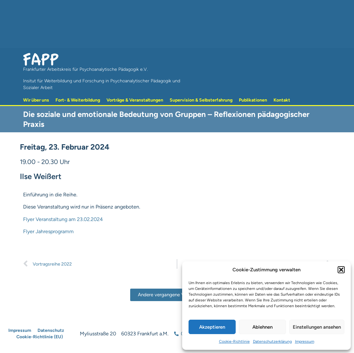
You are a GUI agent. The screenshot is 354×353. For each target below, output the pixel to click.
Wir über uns (36, 100)
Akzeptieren (212, 327)
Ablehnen (262, 327)
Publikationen (253, 100)
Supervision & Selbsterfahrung (201, 100)
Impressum (304, 341)
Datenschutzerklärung (272, 341)
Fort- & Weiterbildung (77, 100)
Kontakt (282, 100)
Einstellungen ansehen (317, 327)
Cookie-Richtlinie (234, 341)
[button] (341, 270)
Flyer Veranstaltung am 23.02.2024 (63, 219)
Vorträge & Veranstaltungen (134, 100)
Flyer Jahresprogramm (48, 231)
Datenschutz (51, 330)
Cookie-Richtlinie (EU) (39, 337)
